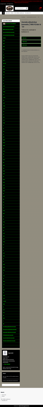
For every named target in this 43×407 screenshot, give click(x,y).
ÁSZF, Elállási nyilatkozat (19, 13)
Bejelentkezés (3, 3)
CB (38, 17)
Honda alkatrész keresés (31, 17)
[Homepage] (3, 13)
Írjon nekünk (7, 364)
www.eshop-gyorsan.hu (24, 405)
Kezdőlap (23, 17)
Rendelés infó (28, 13)
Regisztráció (10, 3)
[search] (26, 8)
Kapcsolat (8, 13)
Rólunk (12, 13)
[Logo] (9, 8)
